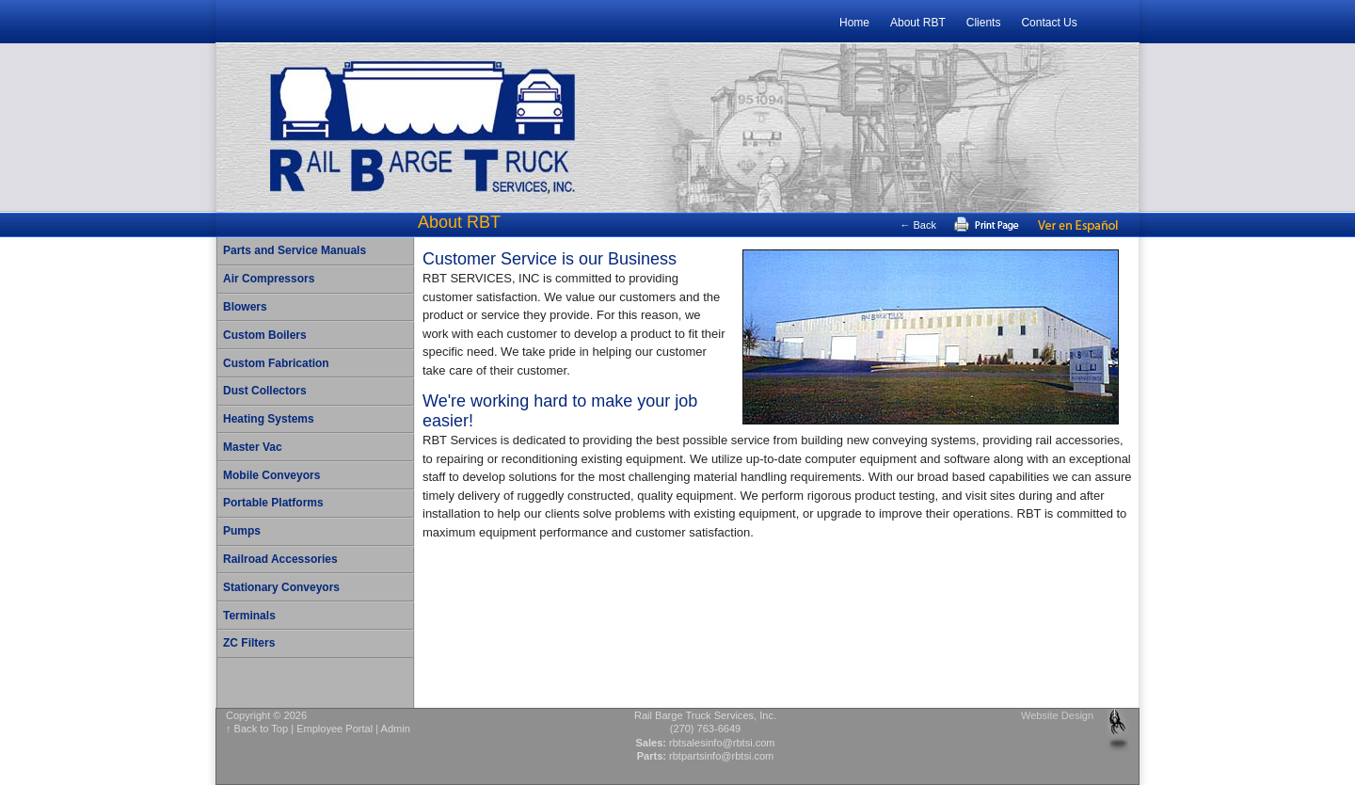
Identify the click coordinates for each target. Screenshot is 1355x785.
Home (854, 22)
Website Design (1057, 715)
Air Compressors (268, 278)
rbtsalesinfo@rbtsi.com (722, 742)
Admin (395, 728)
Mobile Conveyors (271, 475)
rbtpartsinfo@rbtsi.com (721, 755)
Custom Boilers (265, 335)
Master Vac (252, 447)
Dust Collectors (265, 390)
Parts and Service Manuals (294, 250)
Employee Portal (334, 728)
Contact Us (1048, 22)
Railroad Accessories (280, 559)
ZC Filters (249, 642)
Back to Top (261, 728)
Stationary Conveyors (281, 587)
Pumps (242, 530)
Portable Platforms (273, 502)
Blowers (245, 306)
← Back (918, 225)
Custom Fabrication (276, 363)
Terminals (249, 615)
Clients (983, 22)
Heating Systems (268, 418)
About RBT (918, 22)
